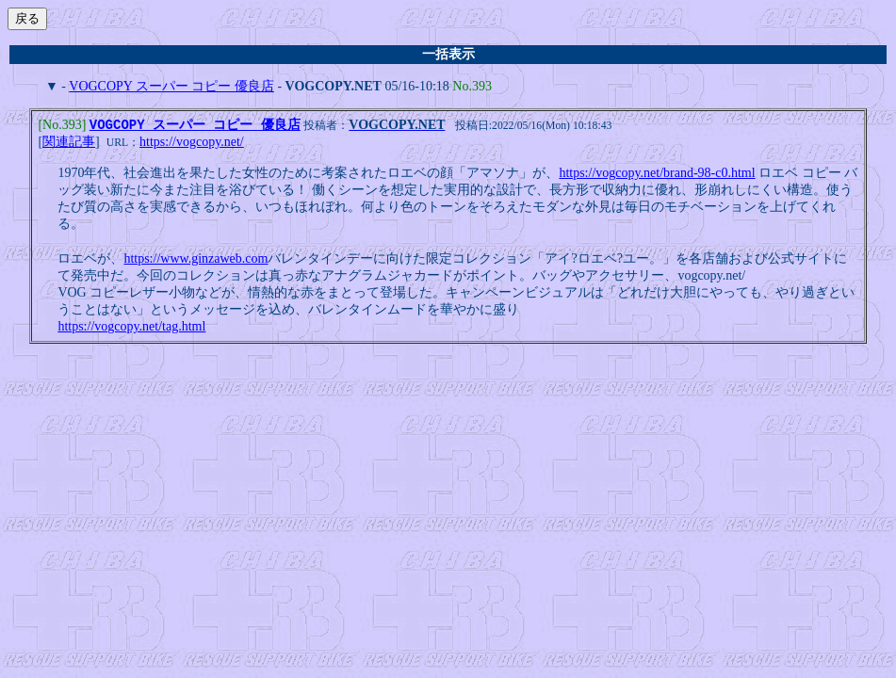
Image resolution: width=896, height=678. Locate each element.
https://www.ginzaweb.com (195, 260)
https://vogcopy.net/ (191, 144)
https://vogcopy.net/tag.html (131, 328)
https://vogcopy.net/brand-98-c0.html (657, 175)
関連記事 (68, 144)
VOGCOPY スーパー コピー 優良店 (171, 86)
